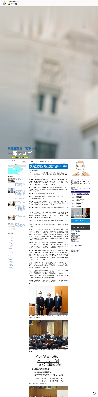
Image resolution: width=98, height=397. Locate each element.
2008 (11, 270)
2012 (11, 264)
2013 (11, 262)
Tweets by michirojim (75, 223)
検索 (24, 161)
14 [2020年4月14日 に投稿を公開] (11, 170)
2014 (11, 261)
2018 (11, 255)
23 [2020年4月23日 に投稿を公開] (16, 171)
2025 (11, 245)
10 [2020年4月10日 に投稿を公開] (19, 168)
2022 (11, 249)
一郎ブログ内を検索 (11, 160)
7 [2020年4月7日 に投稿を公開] (11, 168)
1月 (10, 243)
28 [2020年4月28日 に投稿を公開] (11, 173)
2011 (11, 265)
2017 (11, 257)
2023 (11, 248)
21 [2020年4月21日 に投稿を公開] (11, 171)
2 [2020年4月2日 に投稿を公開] (16, 167)
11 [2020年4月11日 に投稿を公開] (21, 168)
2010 (11, 267)
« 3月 (15, 174)
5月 (10, 237)
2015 (11, 259)
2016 (11, 258)
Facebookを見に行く (81, 220)
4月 (10, 238)
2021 (11, 251)
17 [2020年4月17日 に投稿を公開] (19, 170)
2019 (11, 254)
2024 (11, 246)
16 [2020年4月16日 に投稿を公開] (16, 170)
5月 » (18, 174)
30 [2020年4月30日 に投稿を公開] (16, 173)
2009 (11, 268)
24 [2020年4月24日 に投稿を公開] (19, 171)
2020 (11, 252)
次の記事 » (62, 163)
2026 (11, 236)
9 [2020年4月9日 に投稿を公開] (16, 168)
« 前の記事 (34, 163)
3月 (10, 240)
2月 (10, 242)
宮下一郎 (13, 3)
